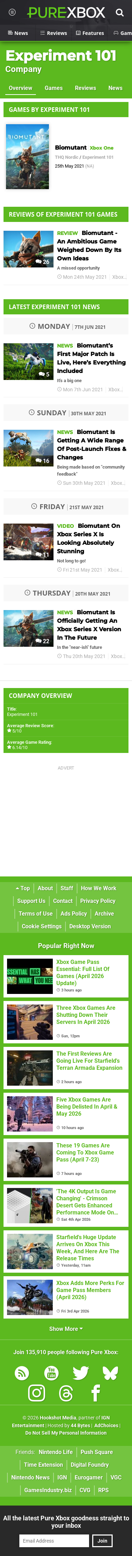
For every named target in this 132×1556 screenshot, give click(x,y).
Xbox (118, 277)
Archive (104, 913)
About (45, 888)
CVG (85, 1490)
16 (42, 461)
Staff (67, 888)
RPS (103, 1490)
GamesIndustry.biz (48, 1490)
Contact (63, 901)
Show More (66, 1329)
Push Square (97, 1452)
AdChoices (105, 1426)
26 (42, 262)
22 (42, 641)
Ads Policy (74, 913)
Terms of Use (36, 913)
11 (42, 554)
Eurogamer (89, 1477)
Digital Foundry (90, 1464)
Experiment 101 (60, 55)
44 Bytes (80, 1426)
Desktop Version (90, 926)
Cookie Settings (42, 926)
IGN (62, 1477)
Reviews (85, 88)
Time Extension (43, 1464)
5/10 (16, 731)
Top (23, 888)
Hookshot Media (58, 1418)
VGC (116, 1477)
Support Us (31, 901)
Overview (20, 88)
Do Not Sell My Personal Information (66, 1433)
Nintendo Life (56, 1452)
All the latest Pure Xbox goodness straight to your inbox (66, 1521)
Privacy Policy (97, 901)
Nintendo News (30, 1477)
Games (54, 88)
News (115, 88)
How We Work (99, 888)
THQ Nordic (66, 157)
